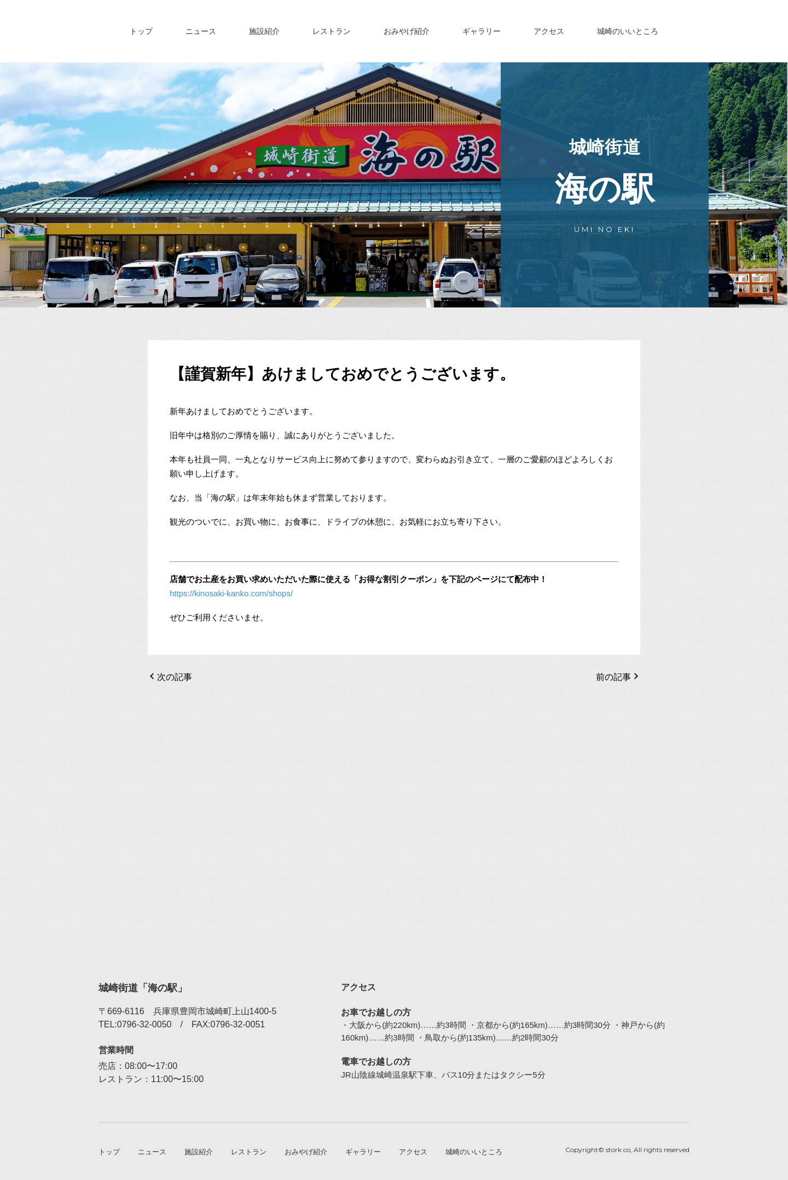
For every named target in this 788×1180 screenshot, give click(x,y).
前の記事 (613, 677)
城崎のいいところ (627, 31)
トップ (141, 31)
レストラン (331, 31)
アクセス (549, 31)
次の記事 (174, 677)
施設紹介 (264, 31)
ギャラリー (481, 31)
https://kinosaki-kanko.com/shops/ (231, 593)
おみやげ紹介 (407, 31)
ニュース (201, 31)
